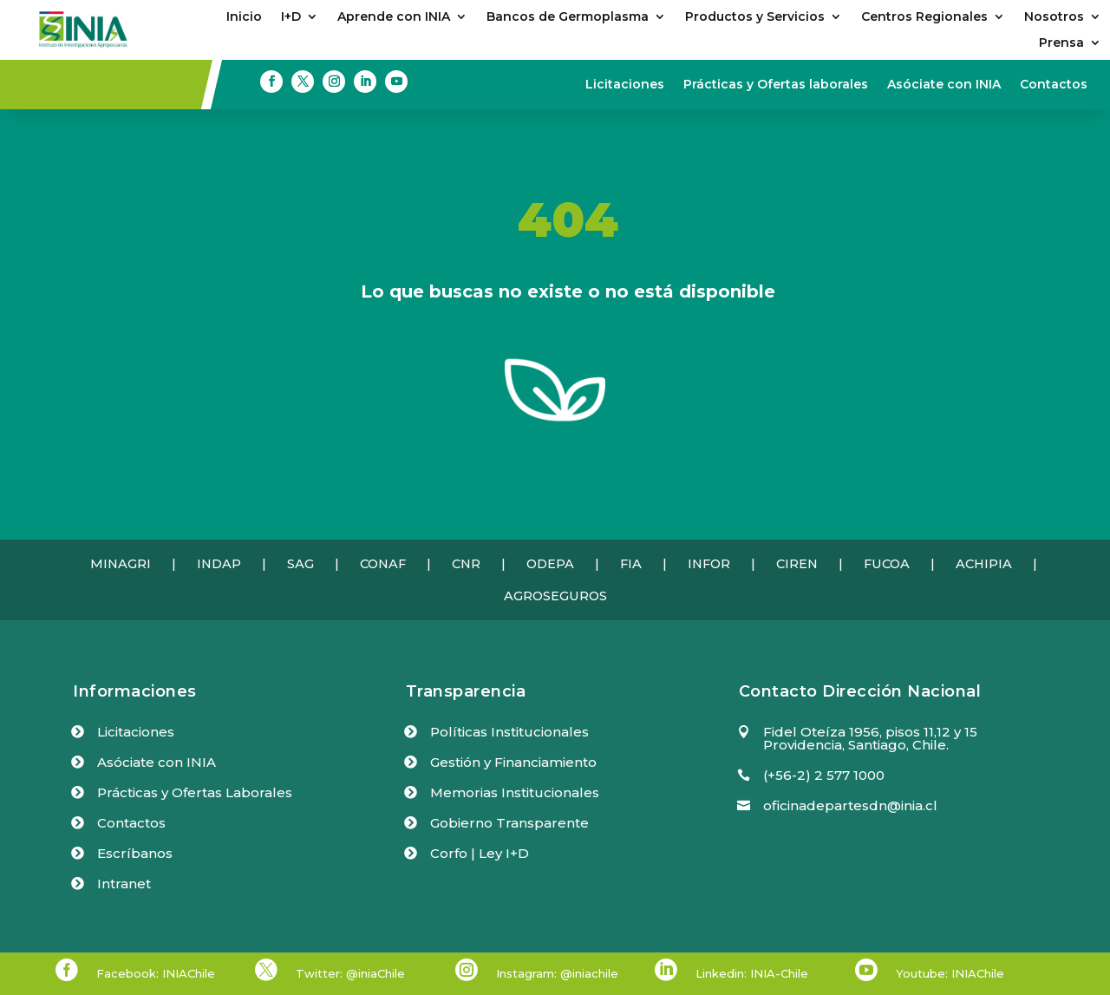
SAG (300, 564)
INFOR (709, 564)
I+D (291, 17)
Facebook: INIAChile (155, 973)
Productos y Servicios (755, 17)
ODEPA (550, 564)
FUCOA (887, 564)
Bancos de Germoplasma (567, 17)
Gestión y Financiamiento (513, 762)
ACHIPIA (984, 564)
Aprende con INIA (393, 17)
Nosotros (1054, 17)
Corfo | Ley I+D (479, 853)
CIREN (797, 564)
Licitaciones (624, 85)
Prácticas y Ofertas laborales (775, 85)
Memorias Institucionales (514, 792)
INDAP (219, 564)
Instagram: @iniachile (557, 973)
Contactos (1053, 85)
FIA (631, 564)
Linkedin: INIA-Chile (751, 973)
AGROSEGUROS (555, 596)
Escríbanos (135, 853)
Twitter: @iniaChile (350, 973)
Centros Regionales (924, 17)
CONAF (383, 564)
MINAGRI (120, 564)
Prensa (1061, 43)
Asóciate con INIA (944, 85)
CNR (466, 564)
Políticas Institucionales (509, 731)
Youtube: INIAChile (950, 973)
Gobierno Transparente (509, 823)
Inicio (244, 17)
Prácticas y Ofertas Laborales (194, 792)
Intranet (124, 883)
